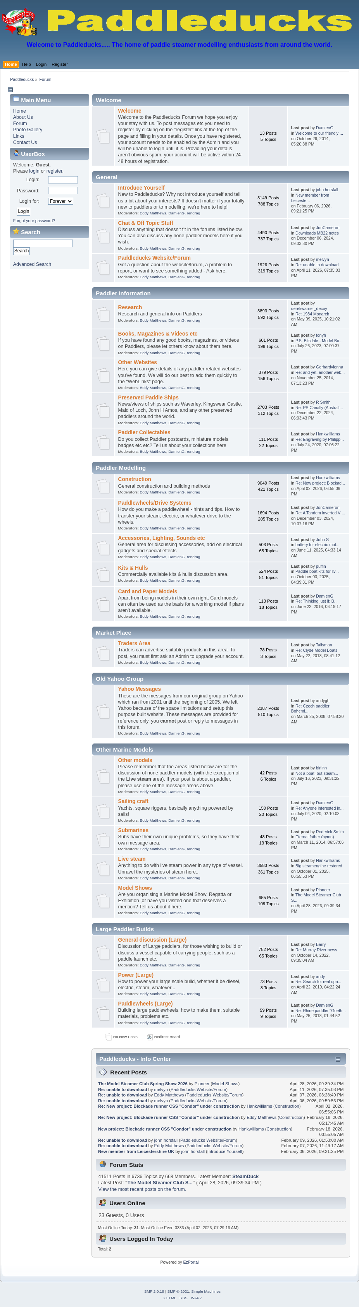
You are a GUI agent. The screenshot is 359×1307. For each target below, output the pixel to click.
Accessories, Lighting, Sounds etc (161, 538)
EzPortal (190, 1262)
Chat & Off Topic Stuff (145, 223)
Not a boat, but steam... (316, 773)
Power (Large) (136, 975)
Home (19, 111)
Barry (321, 944)
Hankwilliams (328, 434)
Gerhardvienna (329, 367)
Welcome (130, 111)
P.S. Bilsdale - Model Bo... (319, 340)
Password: (28, 191)
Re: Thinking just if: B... (316, 601)
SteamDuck (245, 1176)
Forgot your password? (34, 220)
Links (18, 136)
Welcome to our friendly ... (319, 133)
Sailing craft (133, 801)
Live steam (132, 859)
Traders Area (134, 643)
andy (320, 976)
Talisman (324, 644)
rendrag (193, 213)
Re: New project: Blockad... (320, 483)
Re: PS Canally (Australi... (319, 407)
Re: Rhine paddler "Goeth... (320, 1010)
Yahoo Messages (139, 689)
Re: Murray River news (316, 949)
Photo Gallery (28, 129)
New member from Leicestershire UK (136, 1151)
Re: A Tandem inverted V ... (320, 512)
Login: (33, 179)
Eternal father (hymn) (314, 836)
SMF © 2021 (178, 1291)
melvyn (322, 259)
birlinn (321, 768)
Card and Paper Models (147, 591)
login (34, 171)
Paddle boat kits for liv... (317, 571)
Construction (134, 479)
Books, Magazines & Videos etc (158, 334)
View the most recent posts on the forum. (142, 1189)
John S (322, 539)
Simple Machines (206, 1291)
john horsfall (327, 189)
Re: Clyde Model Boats (316, 650)
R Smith (323, 402)
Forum (20, 123)
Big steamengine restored (318, 865)
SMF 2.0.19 (154, 1291)
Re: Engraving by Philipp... (319, 439)
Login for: (29, 201)
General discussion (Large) (152, 940)
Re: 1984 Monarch (312, 314)
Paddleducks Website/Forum (154, 258)
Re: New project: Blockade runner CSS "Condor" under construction (169, 1106)
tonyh (321, 335)
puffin (321, 566)
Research (130, 307)
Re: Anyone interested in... (319, 808)
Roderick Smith (330, 831)
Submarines (133, 830)
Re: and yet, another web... (320, 372)
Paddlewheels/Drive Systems (155, 503)
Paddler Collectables (144, 432)
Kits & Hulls (133, 568)
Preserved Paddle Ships (148, 398)
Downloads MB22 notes (317, 233)
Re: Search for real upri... (318, 981)
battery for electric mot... (317, 544)
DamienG (324, 127)
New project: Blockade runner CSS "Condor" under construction (164, 1129)
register (54, 171)
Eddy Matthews (153, 213)
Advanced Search (32, 264)
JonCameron (328, 227)
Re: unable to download (316, 264)
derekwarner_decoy (309, 308)
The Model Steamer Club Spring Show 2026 (143, 1083)
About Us (23, 117)
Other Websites (137, 362)
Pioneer (323, 889)
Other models (135, 760)
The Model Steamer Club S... (160, 1182)
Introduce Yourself (141, 188)
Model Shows (135, 888)
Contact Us (25, 142)
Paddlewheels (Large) (145, 1004)
